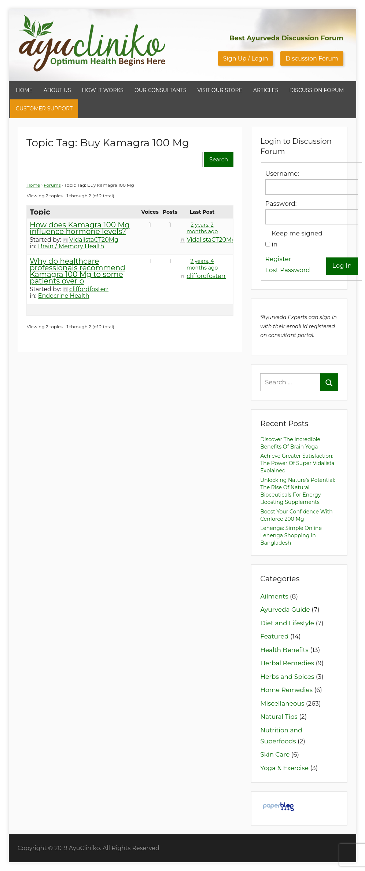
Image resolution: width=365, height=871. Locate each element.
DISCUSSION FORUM (317, 90)
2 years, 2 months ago (202, 228)
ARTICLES (265, 90)
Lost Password (287, 270)
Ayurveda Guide (285, 609)
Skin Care (275, 754)
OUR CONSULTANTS (160, 90)
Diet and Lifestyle (287, 623)
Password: (280, 203)
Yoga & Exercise (284, 768)
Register (278, 259)
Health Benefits (284, 650)
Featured (274, 636)
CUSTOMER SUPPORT (44, 108)
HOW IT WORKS (102, 90)
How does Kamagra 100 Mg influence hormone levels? (80, 228)
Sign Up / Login (245, 58)
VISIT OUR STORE (220, 90)
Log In (342, 265)
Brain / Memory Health (71, 246)
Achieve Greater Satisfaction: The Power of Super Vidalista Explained (297, 463)
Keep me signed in (297, 239)
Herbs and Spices (287, 676)
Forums (52, 185)
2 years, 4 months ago (202, 264)
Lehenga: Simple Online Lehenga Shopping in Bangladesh (291, 535)
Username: (282, 173)
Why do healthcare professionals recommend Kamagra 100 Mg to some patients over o (77, 271)
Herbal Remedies (287, 663)
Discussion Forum (311, 58)
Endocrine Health (63, 295)
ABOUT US (57, 90)
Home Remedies (286, 689)
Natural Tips (279, 716)
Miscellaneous (282, 703)
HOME (24, 90)
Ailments (274, 596)
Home (33, 185)
